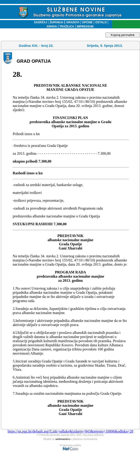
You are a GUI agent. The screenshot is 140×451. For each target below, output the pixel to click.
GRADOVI (72, 22)
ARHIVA (51, 26)
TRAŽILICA (66, 26)
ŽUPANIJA (56, 22)
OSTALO (101, 22)
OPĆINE (87, 22)
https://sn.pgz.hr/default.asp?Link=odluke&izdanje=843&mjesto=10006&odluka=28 (70, 431)
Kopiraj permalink (123, 35)
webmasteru (62, 439)
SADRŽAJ (39, 22)
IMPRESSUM (85, 26)
